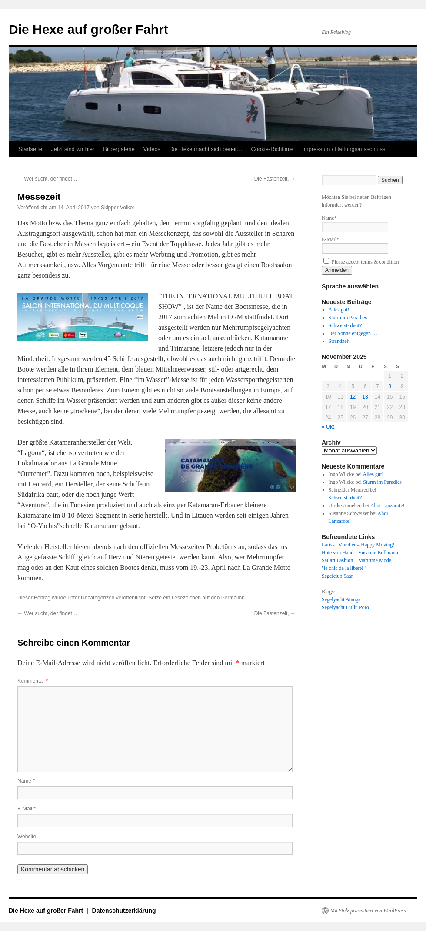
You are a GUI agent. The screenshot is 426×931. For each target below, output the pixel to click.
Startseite (30, 149)
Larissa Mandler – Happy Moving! (358, 545)
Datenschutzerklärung (124, 910)
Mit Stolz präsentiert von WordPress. (368, 911)
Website (26, 837)
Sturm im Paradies (348, 318)
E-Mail (26, 809)
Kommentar (32, 681)
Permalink (232, 598)
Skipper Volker (117, 207)
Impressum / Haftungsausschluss (343, 149)
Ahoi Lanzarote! (387, 505)
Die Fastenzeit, (275, 179)
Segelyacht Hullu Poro (345, 607)
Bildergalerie (118, 149)
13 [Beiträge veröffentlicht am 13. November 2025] (365, 397)
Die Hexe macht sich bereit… (205, 149)
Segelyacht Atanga (341, 599)
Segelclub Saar (337, 576)
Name (26, 781)
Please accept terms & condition (361, 262)
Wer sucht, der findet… (47, 179)
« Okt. (329, 427)
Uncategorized (97, 598)
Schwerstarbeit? (345, 325)
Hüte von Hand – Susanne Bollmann (360, 552)
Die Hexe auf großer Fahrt (88, 29)
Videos (152, 149)
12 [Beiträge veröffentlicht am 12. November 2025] (353, 397)
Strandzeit (339, 341)
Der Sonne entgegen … (353, 333)
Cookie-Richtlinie (272, 149)
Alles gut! (339, 310)
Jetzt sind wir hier (72, 149)
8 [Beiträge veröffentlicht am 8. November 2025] (389, 386)
